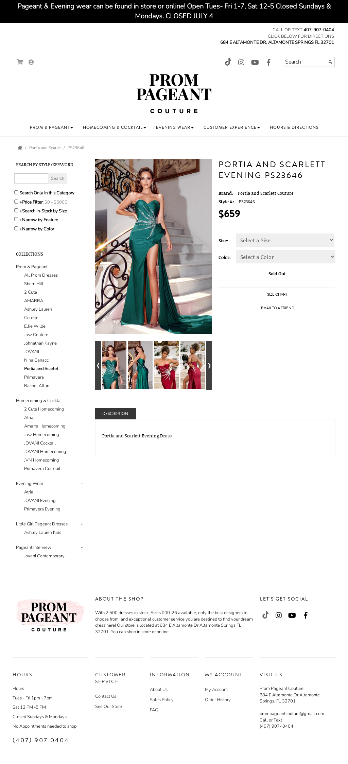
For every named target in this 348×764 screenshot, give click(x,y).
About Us (159, 690)
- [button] (82, 267)
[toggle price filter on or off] (16, 201)
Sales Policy (162, 700)
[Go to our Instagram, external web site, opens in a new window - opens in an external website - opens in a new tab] (241, 63)
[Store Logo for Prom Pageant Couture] (174, 94)
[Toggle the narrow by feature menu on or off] (16, 219)
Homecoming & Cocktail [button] (39, 401)
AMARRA (33, 301)
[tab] (50, 326)
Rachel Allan (36, 386)
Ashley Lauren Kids (42, 532)
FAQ (154, 710)
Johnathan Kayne (40, 343)
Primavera (34, 377)
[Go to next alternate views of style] (209, 365)
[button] (51, 127)
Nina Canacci (37, 360)
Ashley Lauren (38, 309)
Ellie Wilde (35, 326)
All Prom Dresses (41, 275)
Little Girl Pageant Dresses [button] (42, 524)
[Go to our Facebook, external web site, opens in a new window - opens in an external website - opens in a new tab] (268, 63)
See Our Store (108, 707)
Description (115, 414)
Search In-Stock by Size (44, 211)
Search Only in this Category (46, 193)
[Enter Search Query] (31, 178)
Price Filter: (33, 202)
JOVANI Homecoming (45, 452)
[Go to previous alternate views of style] (98, 365)
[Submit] (330, 62)
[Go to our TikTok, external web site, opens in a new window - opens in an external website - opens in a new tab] (228, 62)
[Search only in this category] (16, 192)
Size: (223, 241)
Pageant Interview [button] (33, 547)
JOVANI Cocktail (40, 443)
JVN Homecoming (41, 460)
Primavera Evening (42, 509)
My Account (216, 690)
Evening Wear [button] (29, 484)
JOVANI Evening (40, 501)
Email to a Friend (277, 308)
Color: (225, 257)
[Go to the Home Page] (20, 148)
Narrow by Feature (40, 220)
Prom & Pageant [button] (32, 267)
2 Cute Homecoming (44, 409)
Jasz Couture (36, 335)
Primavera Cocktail (42, 469)
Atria (28, 418)
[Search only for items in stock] (16, 210)
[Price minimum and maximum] (58, 202)
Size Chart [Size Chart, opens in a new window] (277, 294)
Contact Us (105, 696)
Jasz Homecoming (41, 435)
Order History (218, 700)
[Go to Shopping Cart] (20, 62)
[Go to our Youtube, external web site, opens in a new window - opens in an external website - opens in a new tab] (255, 63)
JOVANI (31, 352)
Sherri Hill (34, 284)
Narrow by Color (38, 229)
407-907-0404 (318, 30)
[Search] (309, 62)
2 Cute (30, 292)
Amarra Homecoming (45, 426)
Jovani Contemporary (44, 556)
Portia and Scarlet (41, 369)
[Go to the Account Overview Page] (31, 62)
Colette (31, 318)
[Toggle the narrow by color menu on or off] (16, 228)
